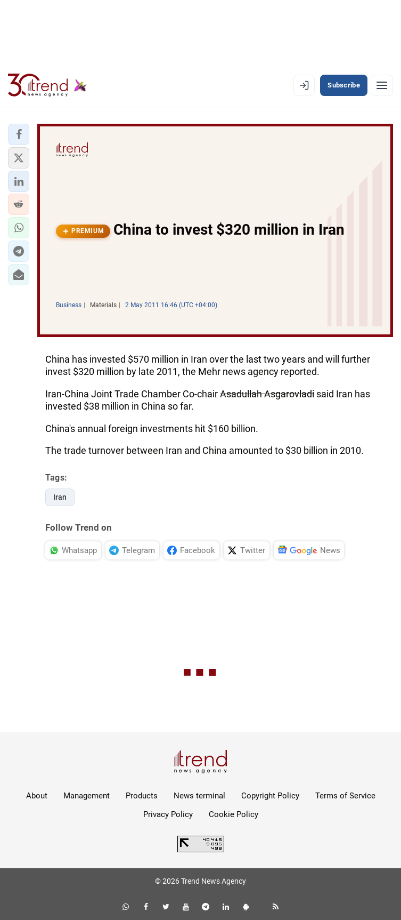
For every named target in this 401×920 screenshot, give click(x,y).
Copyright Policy (270, 796)
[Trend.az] (47, 85)
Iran (60, 497)
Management (86, 796)
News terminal (199, 796)
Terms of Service (345, 796)
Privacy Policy (168, 814)
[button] (19, 134)
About (36, 796)
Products (142, 796)
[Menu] (382, 85)
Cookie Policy (233, 814)
